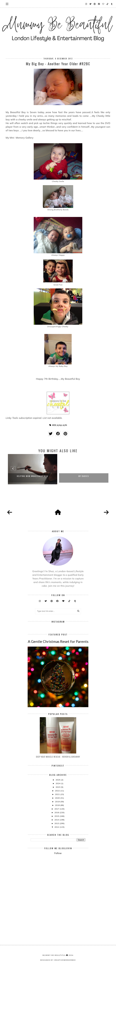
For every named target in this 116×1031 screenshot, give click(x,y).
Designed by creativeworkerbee (58, 1028)
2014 (57, 872)
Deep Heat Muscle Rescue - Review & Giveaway (58, 808)
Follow (58, 905)
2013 (57, 875)
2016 (57, 864)
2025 (58, 832)
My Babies (83, 476)
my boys (59, 425)
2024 (58, 835)
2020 (57, 850)
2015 (57, 868)
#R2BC (54, 425)
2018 (57, 857)
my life (65, 425)
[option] (32, 469)
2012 (57, 879)
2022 (57, 842)
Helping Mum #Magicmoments (32, 476)
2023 (58, 839)
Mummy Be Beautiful (54, 1024)
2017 (57, 861)
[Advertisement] (73, 934)
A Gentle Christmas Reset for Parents (58, 693)
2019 (57, 853)
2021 (57, 846)
